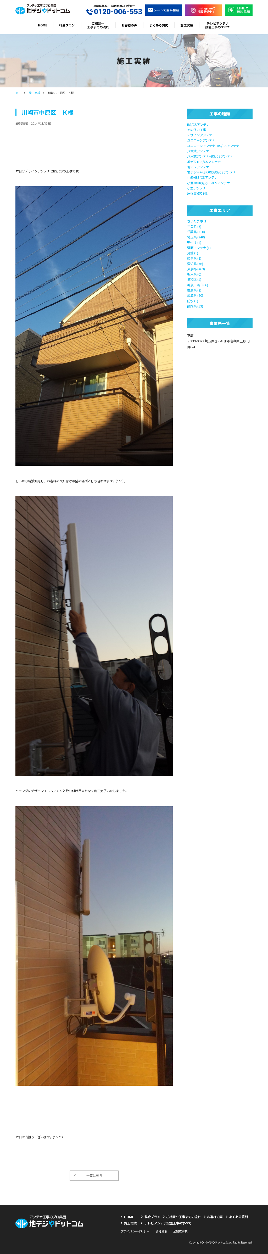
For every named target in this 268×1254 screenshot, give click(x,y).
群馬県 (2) (194, 290)
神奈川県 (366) (197, 285)
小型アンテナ (196, 188)
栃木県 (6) (194, 274)
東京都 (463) (196, 269)
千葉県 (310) (196, 231)
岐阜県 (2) (194, 258)
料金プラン (67, 25)
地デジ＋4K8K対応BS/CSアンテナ (211, 172)
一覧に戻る (88, 1175)
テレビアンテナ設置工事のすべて (217, 25)
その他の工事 (196, 129)
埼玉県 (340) (196, 237)
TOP (18, 93)
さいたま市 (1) (197, 221)
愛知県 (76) (195, 263)
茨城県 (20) (195, 295)
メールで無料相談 (163, 10)
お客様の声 (129, 25)
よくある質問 (158, 25)
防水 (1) (192, 301)
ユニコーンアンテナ (201, 140)
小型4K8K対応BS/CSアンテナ (208, 183)
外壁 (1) (192, 253)
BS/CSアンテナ (198, 124)
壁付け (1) (194, 242)
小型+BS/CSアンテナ (202, 177)
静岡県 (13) (195, 306)
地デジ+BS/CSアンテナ (204, 161)
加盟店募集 (180, 1231)
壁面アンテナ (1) (199, 247)
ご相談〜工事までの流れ (98, 25)
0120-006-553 (114, 12)
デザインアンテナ (199, 135)
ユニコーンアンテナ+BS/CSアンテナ (213, 145)
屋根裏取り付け (198, 193)
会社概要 (161, 1231)
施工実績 (187, 25)
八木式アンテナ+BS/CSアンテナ (210, 156)
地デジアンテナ (198, 167)
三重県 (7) (194, 226)
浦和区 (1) (194, 279)
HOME (42, 25)
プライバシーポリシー (135, 1231)
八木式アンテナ (198, 151)
